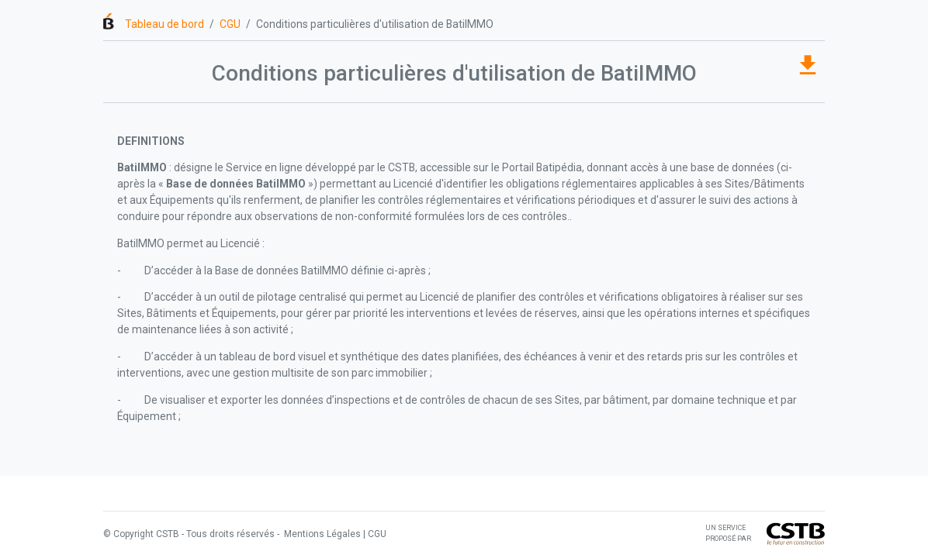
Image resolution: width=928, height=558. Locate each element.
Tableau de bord (164, 24)
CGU (230, 24)
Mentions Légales (321, 534)
